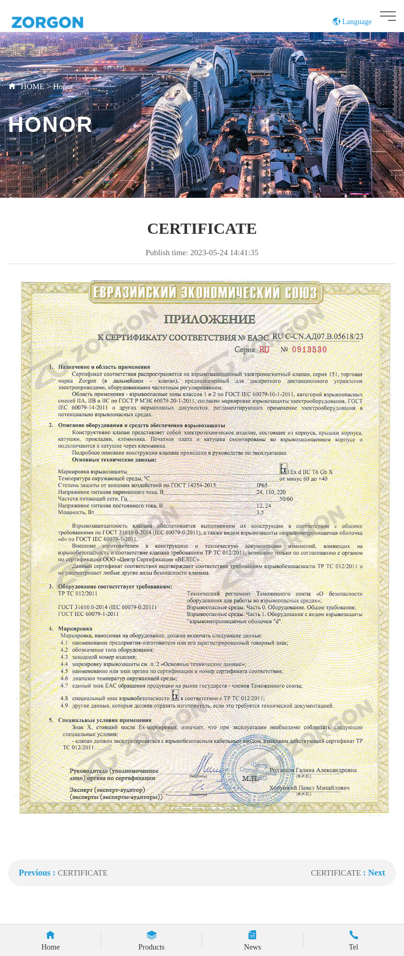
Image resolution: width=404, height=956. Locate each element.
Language (352, 22)
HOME (32, 86)
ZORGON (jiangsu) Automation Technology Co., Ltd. (68, 22)
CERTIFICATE (83, 873)
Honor (63, 86)
